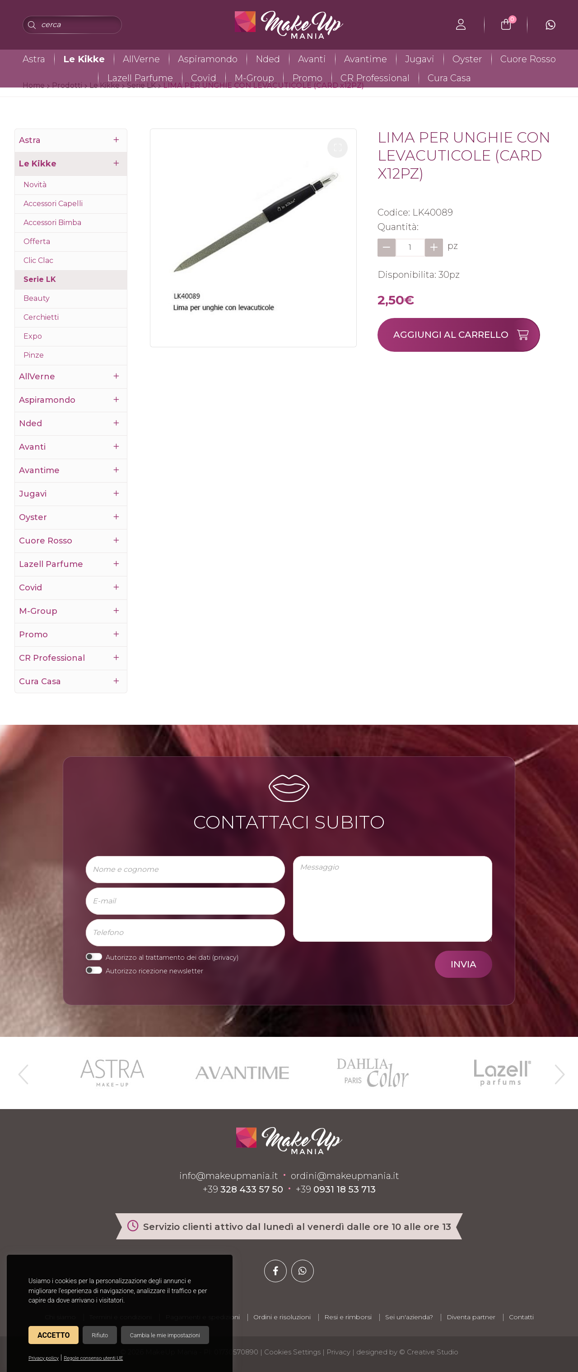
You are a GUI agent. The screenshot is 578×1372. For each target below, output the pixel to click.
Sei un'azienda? (409, 1317)
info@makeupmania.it (228, 1175)
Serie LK (39, 279)
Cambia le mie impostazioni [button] (165, 1335)
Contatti (521, 1317)
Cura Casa (449, 78)
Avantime (365, 59)
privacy (225, 957)
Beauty (36, 298)
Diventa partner (471, 1317)
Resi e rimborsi (348, 1317)
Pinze (33, 355)
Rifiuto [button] (100, 1335)
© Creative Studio (428, 1352)
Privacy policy (43, 1358)
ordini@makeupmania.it (345, 1175)
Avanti (312, 59)
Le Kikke (84, 59)
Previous (22, 1070)
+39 (243, 1189)
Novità (35, 184)
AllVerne (141, 59)
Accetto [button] (53, 1335)
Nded (268, 59)
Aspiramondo (208, 59)
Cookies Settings (292, 1352)
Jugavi (419, 59)
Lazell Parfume (140, 78)
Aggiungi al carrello (466, 335)
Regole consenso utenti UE (93, 1358)
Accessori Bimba (52, 222)
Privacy (338, 1352)
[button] (337, 148)
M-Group (254, 78)
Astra (34, 59)
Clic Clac (38, 260)
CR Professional (375, 78)
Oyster (467, 59)
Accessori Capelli (53, 203)
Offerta (36, 241)
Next (555, 1070)
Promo (307, 78)
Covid (203, 78)
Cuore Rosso (528, 59)
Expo (32, 336)
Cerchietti (41, 317)
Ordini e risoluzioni (282, 1317)
